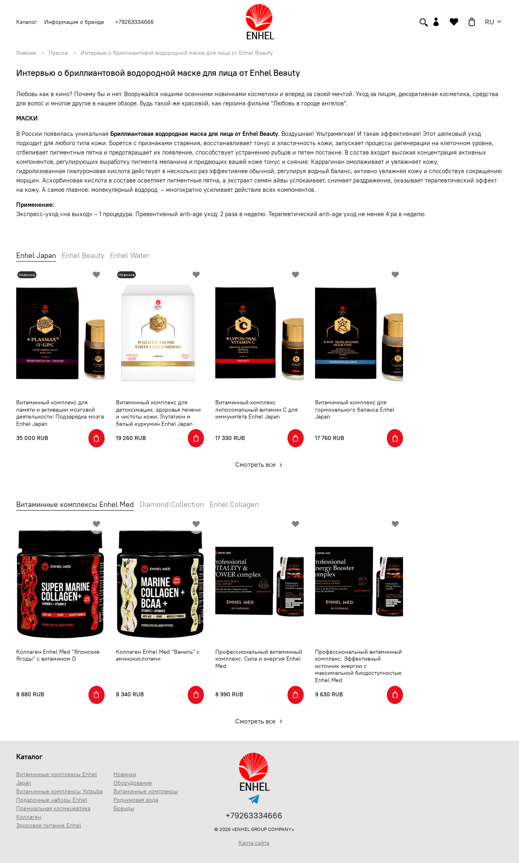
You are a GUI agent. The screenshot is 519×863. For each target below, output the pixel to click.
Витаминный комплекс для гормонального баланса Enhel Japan (355, 409)
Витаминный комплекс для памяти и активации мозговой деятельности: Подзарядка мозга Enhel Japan (60, 413)
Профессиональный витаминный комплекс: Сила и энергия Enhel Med (258, 659)
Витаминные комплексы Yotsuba (59, 791)
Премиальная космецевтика (53, 808)
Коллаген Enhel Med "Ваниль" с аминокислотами (157, 655)
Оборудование (133, 782)
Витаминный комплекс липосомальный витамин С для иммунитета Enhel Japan (256, 409)
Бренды (124, 808)
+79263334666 (134, 22)
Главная (26, 52)
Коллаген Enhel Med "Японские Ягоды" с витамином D (58, 655)
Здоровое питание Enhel (48, 825)
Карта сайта (253, 842)
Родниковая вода (136, 799)
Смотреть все (259, 464)
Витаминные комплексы (146, 791)
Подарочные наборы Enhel (51, 799)
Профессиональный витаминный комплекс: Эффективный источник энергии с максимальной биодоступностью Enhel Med (358, 666)
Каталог (29, 756)
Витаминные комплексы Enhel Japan (56, 778)
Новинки (125, 774)
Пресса (58, 52)
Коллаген (28, 816)
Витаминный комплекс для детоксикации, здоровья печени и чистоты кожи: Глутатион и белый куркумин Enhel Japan (158, 413)
